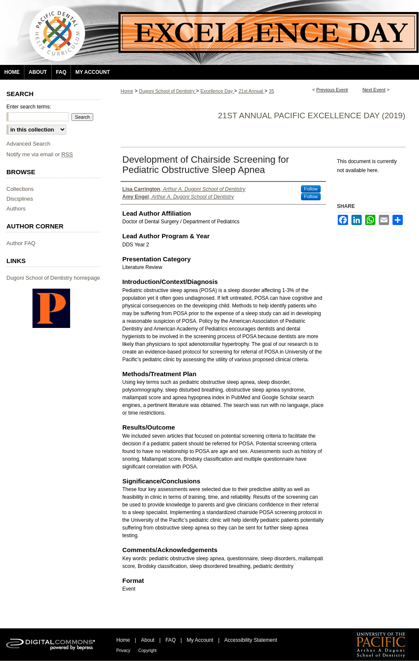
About (148, 640)
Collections (20, 189)
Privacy (124, 650)
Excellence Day (217, 91)
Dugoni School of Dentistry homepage (53, 278)
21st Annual (252, 91)
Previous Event (332, 89)
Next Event (374, 89)
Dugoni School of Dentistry (167, 91)
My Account (201, 640)
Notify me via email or (39, 154)
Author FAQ (20, 243)
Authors (16, 208)
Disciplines (19, 199)
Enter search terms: (28, 107)
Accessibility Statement (250, 640)
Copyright (148, 650)
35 (271, 91)
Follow (311, 188)
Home (127, 91)
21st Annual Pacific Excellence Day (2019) (311, 115)
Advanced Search (28, 143)
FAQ (171, 640)
